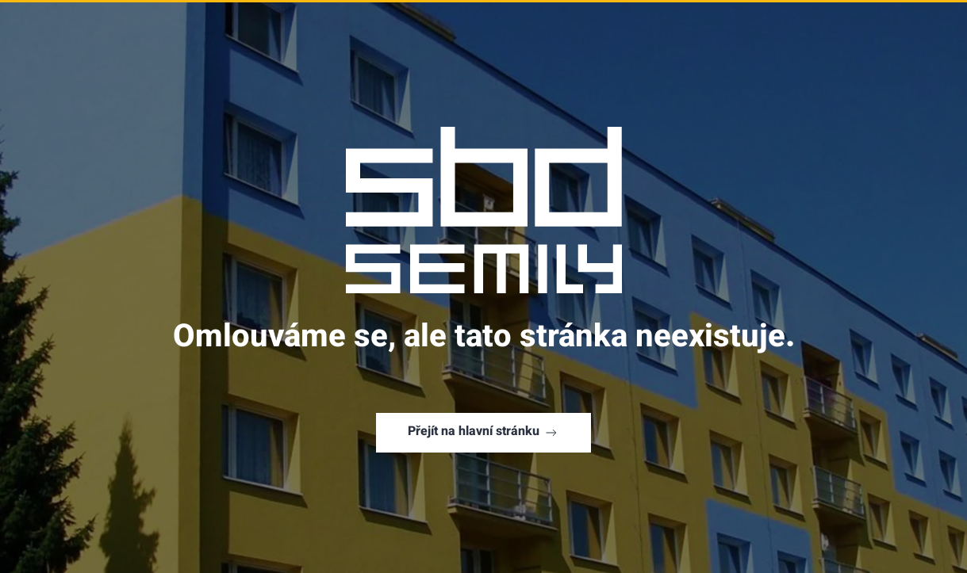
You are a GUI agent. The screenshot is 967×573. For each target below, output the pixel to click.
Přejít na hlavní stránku (483, 432)
